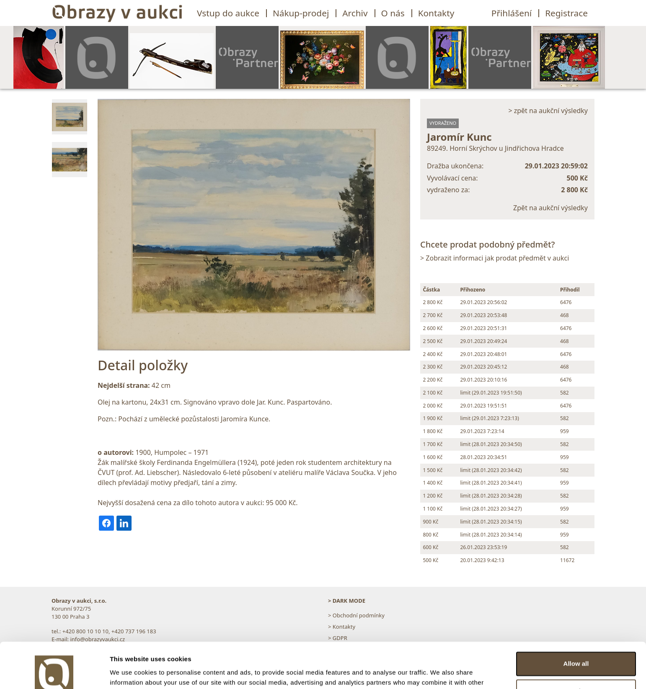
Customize (576, 648)
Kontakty (436, 13)
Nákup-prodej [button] (301, 13)
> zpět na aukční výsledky (548, 110)
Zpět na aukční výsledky (550, 207)
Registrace (566, 13)
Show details (129, 672)
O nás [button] (393, 13)
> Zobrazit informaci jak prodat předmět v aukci (494, 258)
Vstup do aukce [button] (228, 13)
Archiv (354, 13)
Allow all (576, 620)
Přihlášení (511, 13)
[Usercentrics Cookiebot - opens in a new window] (54, 672)
